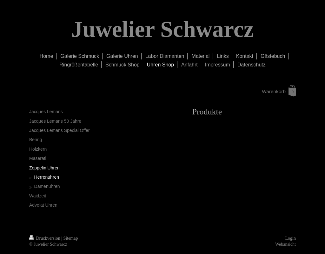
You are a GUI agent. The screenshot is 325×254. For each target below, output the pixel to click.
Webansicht (285, 244)
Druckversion (45, 238)
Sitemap (70, 238)
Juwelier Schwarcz (162, 29)
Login (290, 238)
